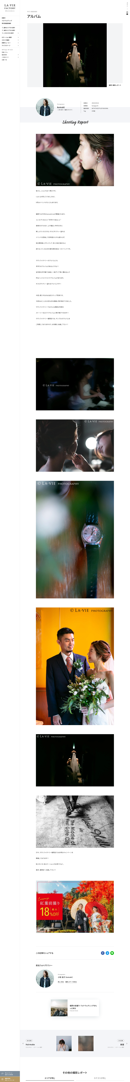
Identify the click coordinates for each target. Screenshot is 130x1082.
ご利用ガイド (10, 57)
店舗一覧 (4, 60)
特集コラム (5, 52)
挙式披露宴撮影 (6, 23)
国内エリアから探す (8, 28)
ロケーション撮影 (10, 37)
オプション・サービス (7, 50)
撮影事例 (10, 55)
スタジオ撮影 (10, 40)
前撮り (4, 18)
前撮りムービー (10, 43)
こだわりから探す (10, 33)
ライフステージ (10, 45)
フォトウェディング (7, 21)
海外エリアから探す (8, 30)
